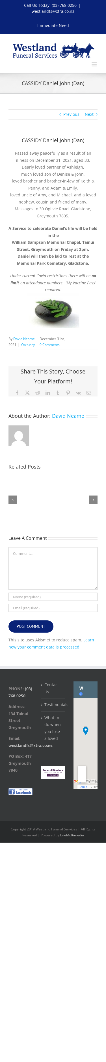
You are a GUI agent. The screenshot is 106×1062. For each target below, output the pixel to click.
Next (89, 114)
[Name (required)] (53, 597)
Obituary (28, 344)
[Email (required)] (53, 608)
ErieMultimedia (72, 835)
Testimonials (53, 704)
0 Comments (50, 344)
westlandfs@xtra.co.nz (53, 11)
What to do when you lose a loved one (52, 731)
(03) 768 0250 (64, 5)
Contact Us (51, 688)
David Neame (24, 338)
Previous (71, 114)
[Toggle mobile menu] (95, 64)
